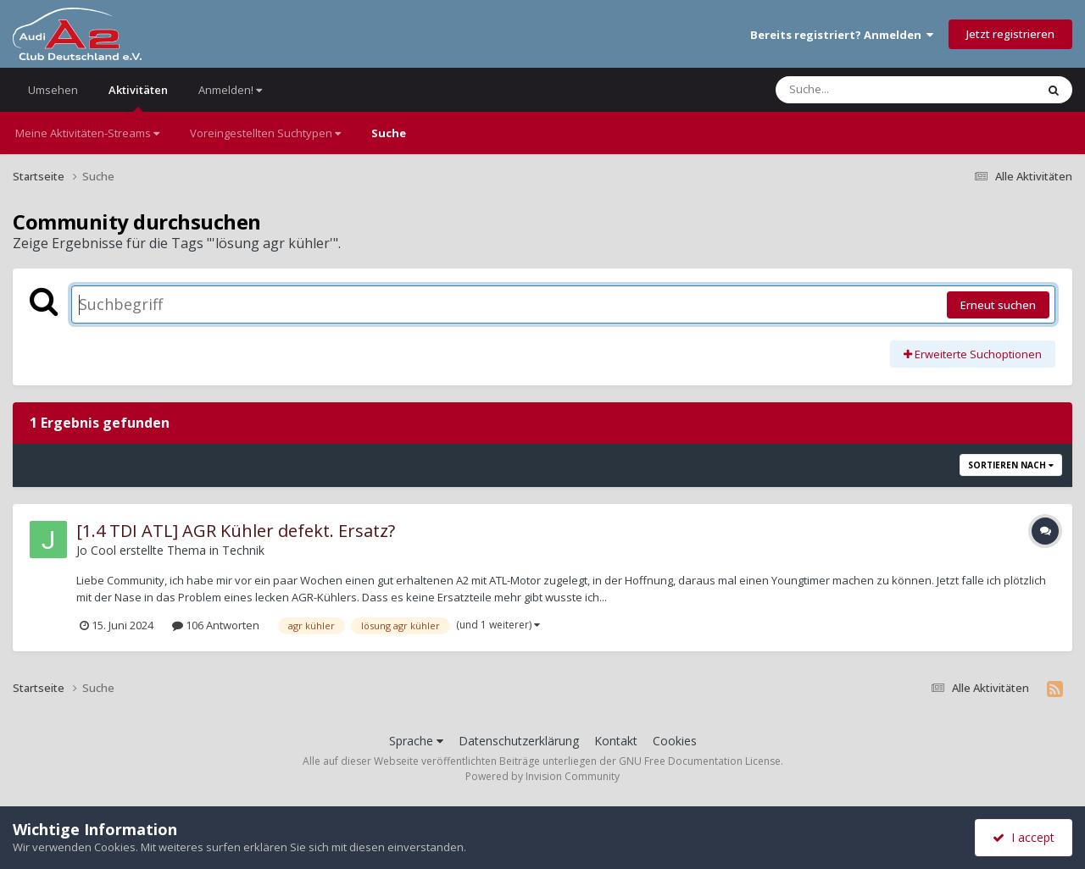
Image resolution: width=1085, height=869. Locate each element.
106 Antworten (215, 625)
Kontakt (615, 741)
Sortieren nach (1011, 465)
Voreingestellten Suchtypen (265, 133)
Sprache (416, 741)
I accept (1023, 837)
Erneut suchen (998, 305)
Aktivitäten (138, 97)
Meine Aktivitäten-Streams (87, 133)
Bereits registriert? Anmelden (841, 34)
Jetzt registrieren (1010, 34)
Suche (388, 133)
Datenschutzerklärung (519, 741)
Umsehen (53, 89)
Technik (243, 550)
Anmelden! (230, 89)
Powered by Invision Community (542, 776)
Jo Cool (96, 550)
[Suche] (871, 89)
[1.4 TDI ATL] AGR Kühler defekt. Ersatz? (235, 530)
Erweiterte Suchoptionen (973, 354)
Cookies (675, 741)
